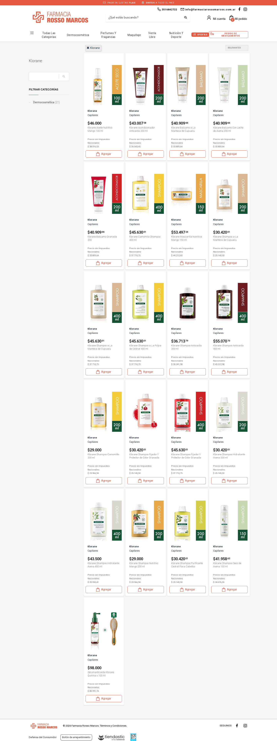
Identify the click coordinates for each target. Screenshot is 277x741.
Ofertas (202, 34)
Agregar (103, 154)
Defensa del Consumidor (43, 737)
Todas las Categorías (49, 35)
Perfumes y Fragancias (108, 35)
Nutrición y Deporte (176, 35)
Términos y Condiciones (113, 725)
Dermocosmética (78, 35)
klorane (93, 48)
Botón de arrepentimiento (76, 737)
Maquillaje (134, 35)
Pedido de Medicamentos (230, 34)
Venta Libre (152, 35)
